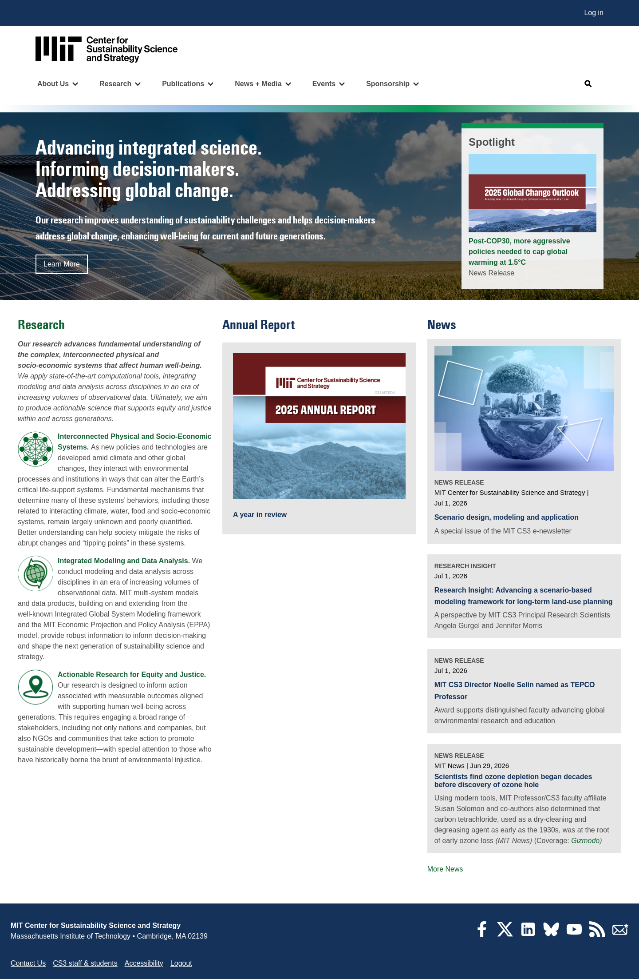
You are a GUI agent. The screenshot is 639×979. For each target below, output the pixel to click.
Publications (183, 84)
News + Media (258, 84)
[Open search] (588, 84)
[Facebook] (482, 935)
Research (115, 84)
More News (445, 869)
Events (323, 84)
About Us (53, 84)
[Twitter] (505, 935)
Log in (594, 12)
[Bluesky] (551, 935)
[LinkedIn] (528, 935)
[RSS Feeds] (597, 935)
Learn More (61, 264)
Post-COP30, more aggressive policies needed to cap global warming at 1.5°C (519, 251)
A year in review (260, 514)
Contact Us (28, 963)
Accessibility (144, 963)
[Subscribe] (620, 935)
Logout (181, 963)
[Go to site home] (107, 49)
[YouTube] (574, 935)
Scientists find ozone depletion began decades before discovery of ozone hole (513, 780)
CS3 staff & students (85, 963)
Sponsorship (388, 84)
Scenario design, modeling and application (506, 517)
